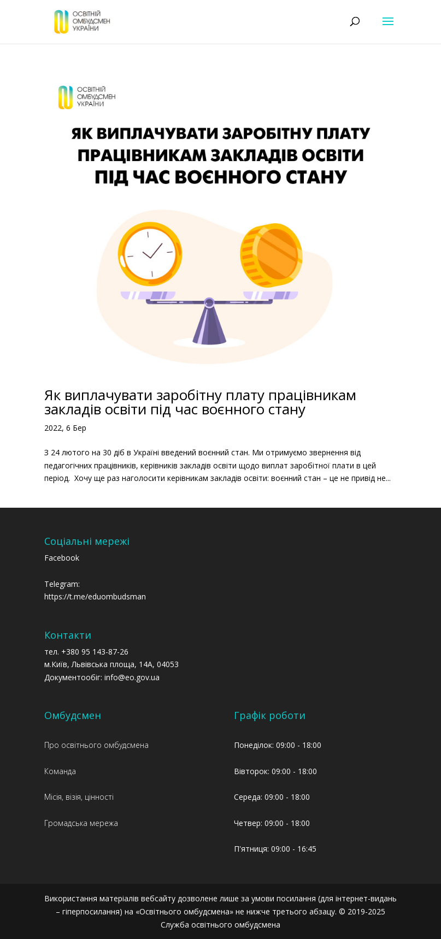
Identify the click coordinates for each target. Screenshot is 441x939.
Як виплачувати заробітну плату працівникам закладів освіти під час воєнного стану (200, 402)
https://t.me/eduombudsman (95, 596)
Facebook (61, 557)
